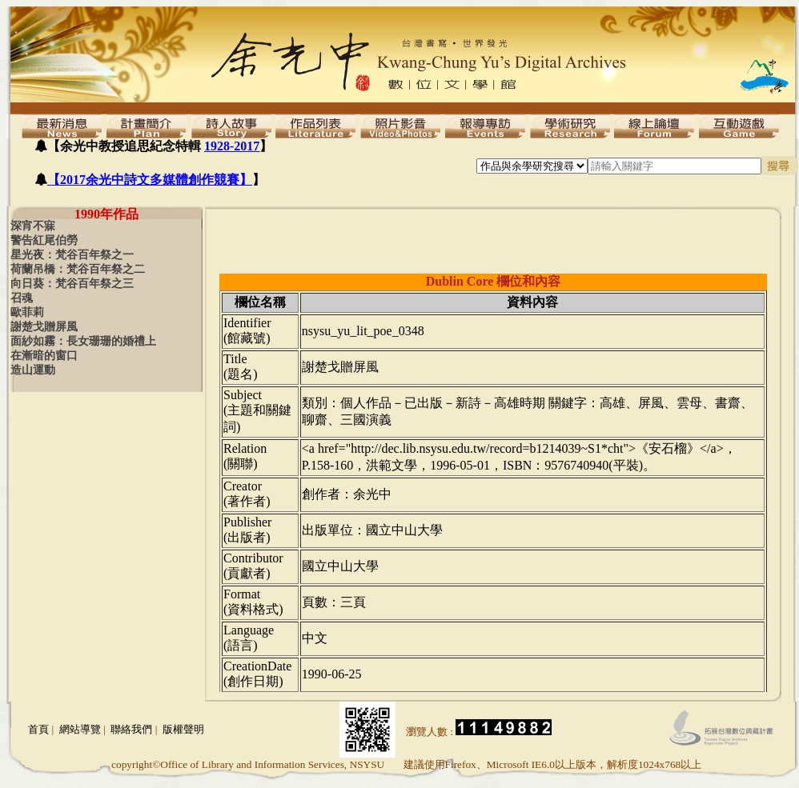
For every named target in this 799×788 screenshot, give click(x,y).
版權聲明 (183, 729)
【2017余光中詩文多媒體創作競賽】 (149, 179)
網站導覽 (80, 729)
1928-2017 (231, 146)
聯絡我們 (131, 729)
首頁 (38, 729)
